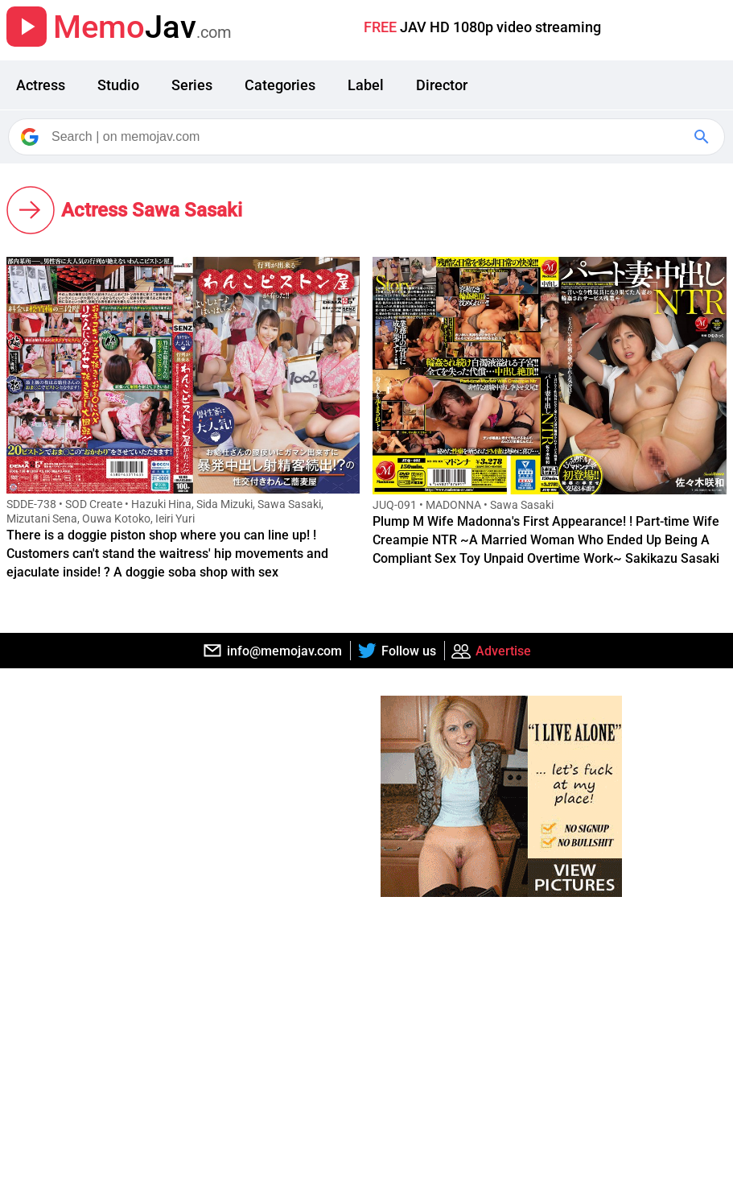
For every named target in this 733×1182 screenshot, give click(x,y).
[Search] (368, 137)
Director (441, 84)
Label (366, 84)
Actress (40, 84)
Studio (118, 84)
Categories (280, 84)
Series (191, 84)
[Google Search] (703, 137)
